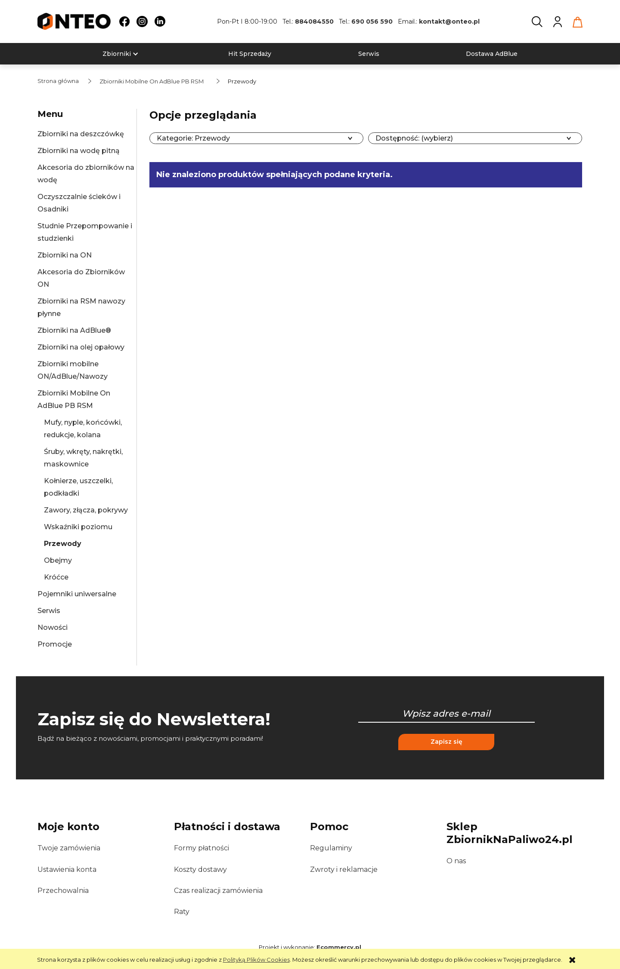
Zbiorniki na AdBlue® (74, 330)
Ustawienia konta (66, 869)
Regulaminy (331, 848)
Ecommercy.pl (338, 947)
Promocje (54, 644)
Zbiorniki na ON (64, 255)
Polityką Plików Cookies (256, 959)
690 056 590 (372, 21)
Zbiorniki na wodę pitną (78, 151)
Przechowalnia (63, 890)
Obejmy (58, 560)
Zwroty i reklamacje (344, 869)
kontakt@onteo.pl (449, 21)
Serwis (48, 611)
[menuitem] (116, 53)
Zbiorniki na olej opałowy (80, 347)
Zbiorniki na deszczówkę (80, 134)
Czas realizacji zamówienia (218, 890)
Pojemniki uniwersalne (76, 594)
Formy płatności (201, 848)
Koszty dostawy (200, 869)
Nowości (52, 627)
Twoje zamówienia (68, 848)
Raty (181, 912)
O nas (456, 861)
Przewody (62, 544)
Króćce (56, 577)
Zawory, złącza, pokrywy (86, 510)
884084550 (314, 21)
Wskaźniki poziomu (78, 527)
